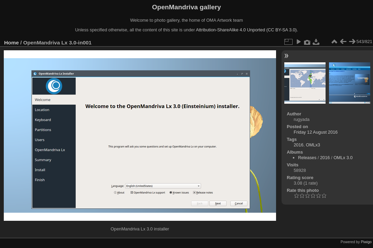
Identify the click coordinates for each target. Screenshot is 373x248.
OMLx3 (313, 144)
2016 (298, 144)
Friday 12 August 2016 (316, 132)
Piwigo (366, 242)
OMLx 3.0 (342, 157)
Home (11, 42)
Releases (307, 157)
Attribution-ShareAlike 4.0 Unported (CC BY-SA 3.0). (247, 29)
